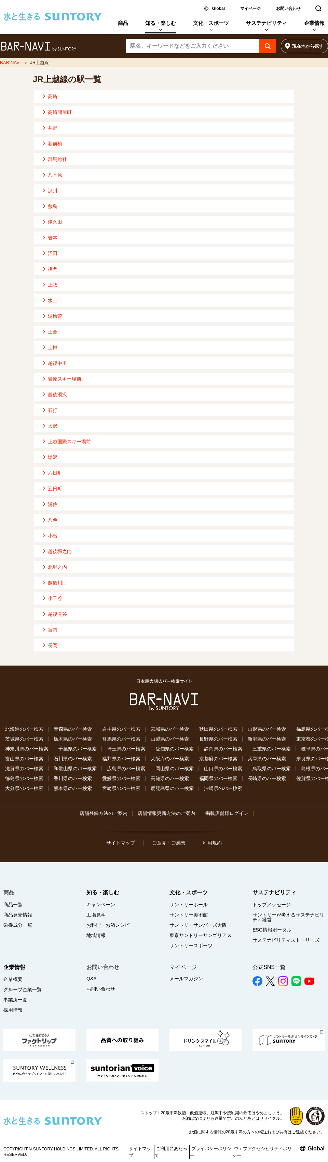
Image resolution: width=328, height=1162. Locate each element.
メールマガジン (186, 978)
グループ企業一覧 (22, 989)
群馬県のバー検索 (121, 739)
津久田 (55, 222)
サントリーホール (188, 904)
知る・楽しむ (160, 23)
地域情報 (96, 935)
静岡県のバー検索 (223, 748)
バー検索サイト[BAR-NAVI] (38, 47)
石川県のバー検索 (73, 758)
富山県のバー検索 (24, 758)
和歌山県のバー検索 (75, 768)
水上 (52, 300)
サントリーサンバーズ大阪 (198, 925)
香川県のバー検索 (73, 778)
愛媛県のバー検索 (121, 778)
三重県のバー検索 (271, 748)
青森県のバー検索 (73, 729)
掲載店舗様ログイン (226, 813)
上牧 (52, 284)
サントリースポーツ (191, 945)
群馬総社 (57, 159)
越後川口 (57, 582)
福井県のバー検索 (121, 758)
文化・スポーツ (211, 23)
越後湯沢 (57, 394)
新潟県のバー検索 (267, 739)
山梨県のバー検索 (170, 739)
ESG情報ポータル (271, 930)
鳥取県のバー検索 (271, 768)
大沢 (52, 426)
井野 (52, 128)
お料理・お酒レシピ (107, 925)
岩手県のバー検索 (121, 729)
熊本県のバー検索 (73, 788)
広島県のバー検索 (126, 768)
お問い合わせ (288, 8)
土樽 (52, 347)
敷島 (52, 206)
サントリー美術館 (188, 915)
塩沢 (52, 457)
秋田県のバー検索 (218, 729)
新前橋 (55, 143)
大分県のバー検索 (24, 788)
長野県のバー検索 (218, 739)
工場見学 (96, 915)
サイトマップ (120, 843)
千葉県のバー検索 (77, 748)
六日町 (55, 473)
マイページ (250, 8)
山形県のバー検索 (267, 729)
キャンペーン (100, 904)
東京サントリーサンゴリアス (200, 935)
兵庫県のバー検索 (267, 758)
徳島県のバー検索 (24, 778)
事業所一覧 (15, 999)
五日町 (55, 488)
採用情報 (13, 1010)
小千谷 (55, 598)
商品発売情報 (17, 915)
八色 (52, 520)
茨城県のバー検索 (24, 739)
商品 (123, 23)
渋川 (52, 190)
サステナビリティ (266, 23)
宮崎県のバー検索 (121, 788)
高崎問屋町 (60, 112)
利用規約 (212, 843)
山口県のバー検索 (223, 768)
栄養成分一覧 (17, 925)
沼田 (52, 253)
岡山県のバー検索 (174, 768)
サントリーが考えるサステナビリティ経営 (288, 917)
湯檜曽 (55, 316)
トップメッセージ (271, 904)
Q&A (91, 978)
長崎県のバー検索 (267, 778)
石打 (52, 410)
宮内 (52, 629)
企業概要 (13, 979)
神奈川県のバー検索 (26, 748)
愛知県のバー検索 (174, 748)
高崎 (52, 96)
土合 (52, 331)
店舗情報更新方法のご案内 (166, 813)
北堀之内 (57, 567)
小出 (52, 535)
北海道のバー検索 (24, 729)
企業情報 (314, 23)
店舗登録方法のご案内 (103, 813)
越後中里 (57, 363)
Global (218, 8)
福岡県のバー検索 (218, 778)
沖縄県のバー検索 (223, 788)
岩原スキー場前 (64, 379)
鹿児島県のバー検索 (172, 788)
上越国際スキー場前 (69, 441)
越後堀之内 (60, 551)
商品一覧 (13, 904)
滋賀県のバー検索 (24, 768)
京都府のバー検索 (218, 758)
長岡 (52, 645)
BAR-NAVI (10, 62)
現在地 (307, 46)
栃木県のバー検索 (73, 739)
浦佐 (52, 504)
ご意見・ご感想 (169, 843)
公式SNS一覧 (269, 967)
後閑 (52, 269)
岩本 (52, 237)
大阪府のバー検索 (170, 758)
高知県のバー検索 (170, 778)
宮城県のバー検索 (170, 729)
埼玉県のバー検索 (126, 748)
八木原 (55, 175)
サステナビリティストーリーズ (285, 940)
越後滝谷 (57, 614)
